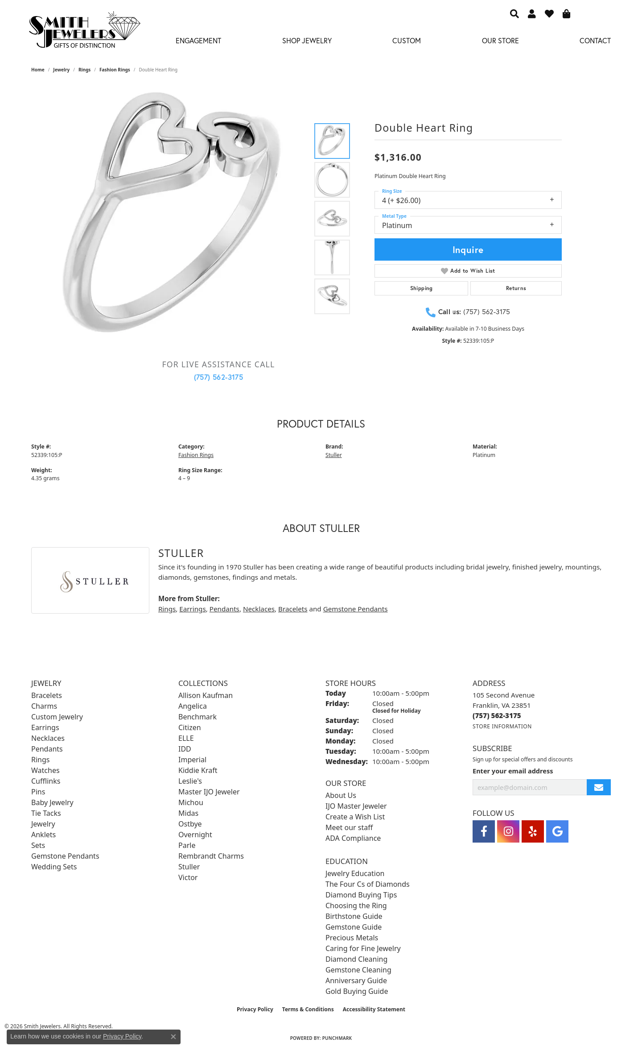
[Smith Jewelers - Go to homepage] (84, 32)
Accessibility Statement (374, 1009)
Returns (516, 288)
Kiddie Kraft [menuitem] (197, 770)
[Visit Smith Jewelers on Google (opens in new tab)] (557, 831)
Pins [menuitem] (38, 792)
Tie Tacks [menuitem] (46, 813)
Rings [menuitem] (40, 759)
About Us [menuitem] (340, 795)
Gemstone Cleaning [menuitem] (358, 970)
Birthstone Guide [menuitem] (354, 916)
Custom (406, 40)
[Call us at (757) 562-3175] (497, 715)
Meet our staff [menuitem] (349, 827)
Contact (595, 40)
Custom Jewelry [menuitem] (57, 717)
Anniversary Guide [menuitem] (356, 980)
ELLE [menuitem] (186, 738)
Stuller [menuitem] (189, 867)
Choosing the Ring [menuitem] (356, 905)
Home (38, 69)
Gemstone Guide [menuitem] (353, 927)
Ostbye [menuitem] (190, 824)
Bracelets (292, 608)
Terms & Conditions (308, 1009)
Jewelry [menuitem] (43, 824)
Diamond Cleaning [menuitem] (356, 959)
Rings (84, 69)
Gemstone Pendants (355, 608)
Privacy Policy (255, 1009)
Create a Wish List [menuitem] (355, 817)
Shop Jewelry (307, 40)
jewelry (61, 69)
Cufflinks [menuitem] (45, 781)
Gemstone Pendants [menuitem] (65, 856)
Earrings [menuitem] (45, 727)
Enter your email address (513, 770)
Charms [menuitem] (44, 706)
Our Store (500, 40)
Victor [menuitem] (188, 877)
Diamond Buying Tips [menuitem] (361, 895)
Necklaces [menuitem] (48, 738)
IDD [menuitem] (184, 749)
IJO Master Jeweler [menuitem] (356, 806)
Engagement (198, 40)
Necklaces (259, 608)
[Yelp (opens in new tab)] (533, 831)
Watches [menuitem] (45, 770)
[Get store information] (502, 726)
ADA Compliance (353, 838)
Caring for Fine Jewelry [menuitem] (363, 948)
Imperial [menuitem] (192, 759)
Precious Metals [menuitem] (351, 938)
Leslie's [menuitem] (190, 781)
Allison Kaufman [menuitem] (205, 695)
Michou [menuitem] (190, 802)
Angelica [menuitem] (192, 706)
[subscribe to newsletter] (599, 787)
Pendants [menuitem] (47, 749)
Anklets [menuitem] (43, 834)
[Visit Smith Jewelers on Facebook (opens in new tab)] (484, 831)
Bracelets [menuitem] (46, 695)
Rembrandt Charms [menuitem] (211, 856)
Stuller (333, 455)
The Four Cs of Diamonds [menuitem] (367, 884)
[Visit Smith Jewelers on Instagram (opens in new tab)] (508, 831)
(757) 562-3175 (218, 377)
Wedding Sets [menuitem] (54, 867)
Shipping (421, 288)
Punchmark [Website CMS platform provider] (337, 1038)
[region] (176, 219)
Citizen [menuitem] (189, 727)
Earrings (192, 608)
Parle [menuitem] (186, 845)
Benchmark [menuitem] (197, 717)
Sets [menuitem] (38, 845)
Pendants (224, 608)
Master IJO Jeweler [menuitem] (209, 792)
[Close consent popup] (173, 1036)
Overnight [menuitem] (195, 834)
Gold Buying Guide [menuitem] (356, 991)
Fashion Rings (114, 69)
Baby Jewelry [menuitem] (52, 802)
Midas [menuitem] (188, 813)
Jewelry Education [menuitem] (354, 873)
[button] (514, 13)
